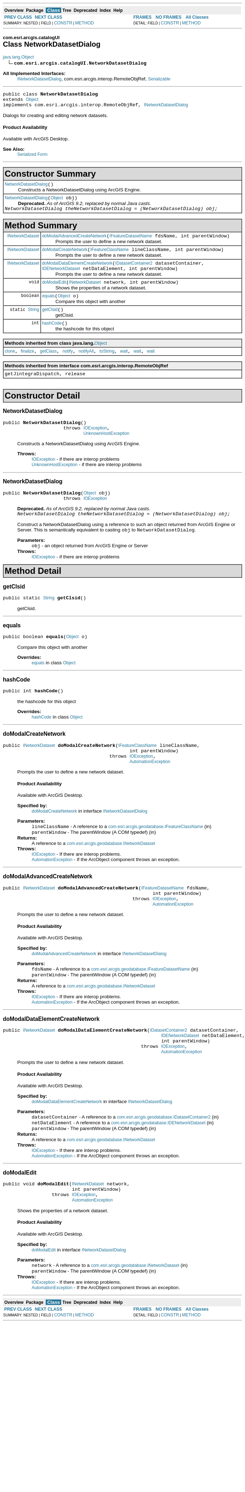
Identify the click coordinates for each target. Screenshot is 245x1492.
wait (124, 367)
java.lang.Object (18, 57)
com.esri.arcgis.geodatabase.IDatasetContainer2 (163, 1163)
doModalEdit (54, 294)
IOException (95, 447)
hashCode (52, 338)
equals (48, 308)
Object (32, 101)
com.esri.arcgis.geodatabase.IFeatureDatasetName (140, 1008)
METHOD (84, 22)
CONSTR (63, 22)
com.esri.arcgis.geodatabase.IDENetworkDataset (158, 1169)
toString (106, 367)
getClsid (50, 323)
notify (68, 367)
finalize (27, 367)
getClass (48, 367)
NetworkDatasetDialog (26, 188)
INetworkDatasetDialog (39, 79)
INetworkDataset (23, 243)
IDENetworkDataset (61, 279)
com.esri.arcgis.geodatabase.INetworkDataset (111, 877)
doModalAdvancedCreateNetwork (74, 243)
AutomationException (150, 794)
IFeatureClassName (109, 258)
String (33, 323)
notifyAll (86, 367)
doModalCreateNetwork (64, 258)
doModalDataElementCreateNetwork (77, 272)
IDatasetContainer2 (133, 272)
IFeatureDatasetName (130, 243)
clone (10, 367)
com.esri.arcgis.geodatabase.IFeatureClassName (155, 860)
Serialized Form (32, 157)
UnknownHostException (106, 453)
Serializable (159, 79)
